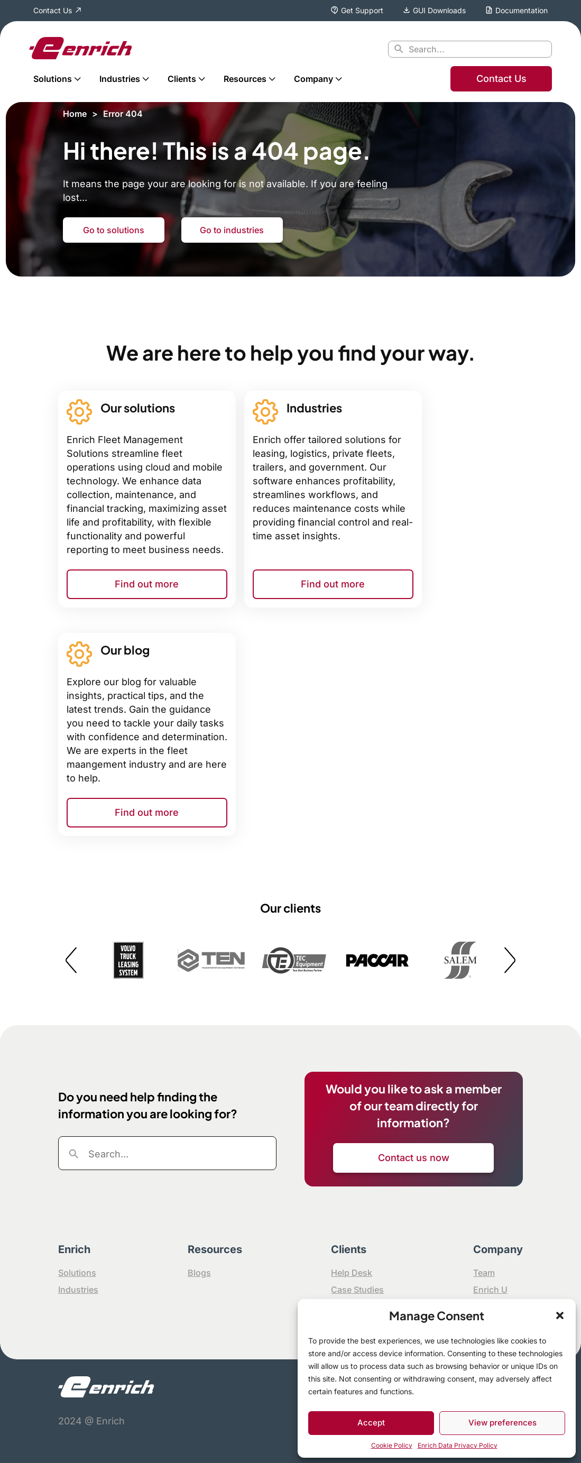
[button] (560, 1315)
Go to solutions (113, 230)
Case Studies (357, 1289)
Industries (119, 78)
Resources (245, 78)
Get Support (362, 10)
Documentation (521, 10)
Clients (182, 78)
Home (75, 113)
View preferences (502, 1423)
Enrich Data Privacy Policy (457, 1445)
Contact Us (52, 10)
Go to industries (232, 230)
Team (484, 1272)
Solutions (52, 78)
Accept (371, 1423)
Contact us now (413, 1157)
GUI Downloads (439, 10)
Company (313, 78)
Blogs (199, 1272)
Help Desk (351, 1272)
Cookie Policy (391, 1445)
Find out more (147, 584)
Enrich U (490, 1289)
